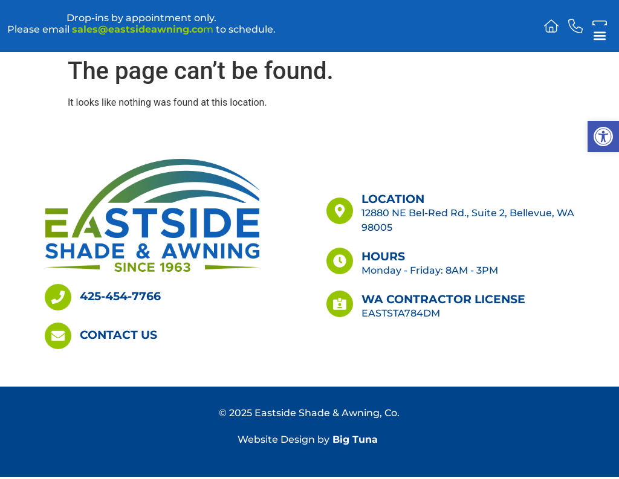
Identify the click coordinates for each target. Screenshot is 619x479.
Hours (383, 256)
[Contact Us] (58, 336)
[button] (603, 136)
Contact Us (118, 334)
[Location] (339, 211)
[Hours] (339, 261)
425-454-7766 (120, 296)
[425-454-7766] (58, 297)
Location (392, 198)
